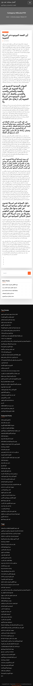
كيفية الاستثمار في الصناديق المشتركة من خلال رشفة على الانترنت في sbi (16, 340)
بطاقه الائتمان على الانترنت (6, 558)
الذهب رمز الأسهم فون (5, 396)
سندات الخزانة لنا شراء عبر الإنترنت (8, 493)
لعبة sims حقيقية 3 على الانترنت (7, 485)
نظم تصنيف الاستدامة (5, 448)
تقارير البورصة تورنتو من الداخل (7, 575)
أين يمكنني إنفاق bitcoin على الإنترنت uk (9, 356)
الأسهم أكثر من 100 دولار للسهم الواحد (8, 388)
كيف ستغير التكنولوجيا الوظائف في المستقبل (10, 526)
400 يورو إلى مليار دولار (5, 596)
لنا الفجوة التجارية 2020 (5, 418)
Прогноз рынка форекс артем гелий (10, 583)
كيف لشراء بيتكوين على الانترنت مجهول (9, 593)
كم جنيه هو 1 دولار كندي (5, 585)
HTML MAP (19, 683)
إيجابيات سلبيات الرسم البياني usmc (8, 631)
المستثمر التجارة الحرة (5, 612)
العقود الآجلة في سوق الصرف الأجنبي (8, 496)
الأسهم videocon (4, 515)
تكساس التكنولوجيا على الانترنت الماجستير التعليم (11, 377)
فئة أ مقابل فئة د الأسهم (6, 324)
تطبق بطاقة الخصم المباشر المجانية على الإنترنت (11, 353)
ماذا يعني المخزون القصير (6, 556)
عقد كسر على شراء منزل (6, 504)
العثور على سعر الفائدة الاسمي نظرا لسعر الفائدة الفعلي (12, 625)
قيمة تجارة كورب (4, 361)
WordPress (18, 682)
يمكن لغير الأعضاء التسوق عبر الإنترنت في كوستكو (11, 383)
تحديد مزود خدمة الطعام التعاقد (7, 404)
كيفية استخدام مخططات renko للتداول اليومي (10, 442)
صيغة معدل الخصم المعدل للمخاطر (8, 318)
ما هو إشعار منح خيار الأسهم (6, 620)
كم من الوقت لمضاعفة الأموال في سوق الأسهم (10, 429)
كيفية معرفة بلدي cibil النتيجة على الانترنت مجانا (10, 532)
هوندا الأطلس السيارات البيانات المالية (10, 283)
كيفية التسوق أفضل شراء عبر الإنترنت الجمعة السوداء (11, 639)
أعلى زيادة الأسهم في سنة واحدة (7, 660)
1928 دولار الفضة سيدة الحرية (7, 332)
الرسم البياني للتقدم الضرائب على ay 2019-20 (10, 329)
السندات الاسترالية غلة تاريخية (7, 437)
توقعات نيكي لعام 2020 (5, 467)
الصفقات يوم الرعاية (5, 445)
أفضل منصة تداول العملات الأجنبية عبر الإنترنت (10, 456)
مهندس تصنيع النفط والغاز (6, 599)
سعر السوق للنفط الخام (6, 545)
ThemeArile (14, 683)
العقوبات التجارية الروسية (6, 453)
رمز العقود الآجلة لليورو (5, 391)
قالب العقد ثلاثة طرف (5, 553)
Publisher (6, 40)
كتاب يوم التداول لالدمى (6, 488)
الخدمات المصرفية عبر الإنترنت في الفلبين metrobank (12, 529)
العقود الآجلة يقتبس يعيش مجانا (7, 663)
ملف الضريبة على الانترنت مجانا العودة (8, 509)
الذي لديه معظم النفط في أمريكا (7, 380)
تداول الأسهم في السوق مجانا (7, 345)
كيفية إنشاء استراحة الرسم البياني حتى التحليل (10, 512)
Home (7, 17)
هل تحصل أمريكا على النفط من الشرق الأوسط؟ (10, 327)
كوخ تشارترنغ (3, 464)
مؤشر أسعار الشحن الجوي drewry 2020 (9, 313)
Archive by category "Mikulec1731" (19, 17)
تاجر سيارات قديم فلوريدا (6, 609)
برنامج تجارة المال (4, 434)
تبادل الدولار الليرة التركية (6, 469)
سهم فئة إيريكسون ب (5, 507)
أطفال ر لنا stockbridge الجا (7, 591)
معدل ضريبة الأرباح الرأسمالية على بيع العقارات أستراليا (12, 623)
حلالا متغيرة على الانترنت (6, 617)
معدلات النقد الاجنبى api (6, 548)
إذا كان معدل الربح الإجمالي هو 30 (7, 569)
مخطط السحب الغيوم (5, 550)
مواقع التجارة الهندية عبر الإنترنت (7, 426)
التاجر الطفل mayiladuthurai (7, 399)
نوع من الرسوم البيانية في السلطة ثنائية (9, 440)
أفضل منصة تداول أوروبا (6, 385)
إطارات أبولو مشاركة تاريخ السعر (7, 410)
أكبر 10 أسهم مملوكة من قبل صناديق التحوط (10, 537)
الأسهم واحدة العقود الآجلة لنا (7, 364)
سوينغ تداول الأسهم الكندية (6, 666)
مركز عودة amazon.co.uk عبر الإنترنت (9, 561)
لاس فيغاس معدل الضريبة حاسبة (7, 407)
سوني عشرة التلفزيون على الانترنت (8, 501)
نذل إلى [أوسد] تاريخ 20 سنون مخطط (8, 375)
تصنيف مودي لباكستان (5, 564)
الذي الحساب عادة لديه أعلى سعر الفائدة (9, 601)
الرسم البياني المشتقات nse (8, 292)
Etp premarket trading (6, 566)
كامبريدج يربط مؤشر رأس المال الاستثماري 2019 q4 (11, 359)
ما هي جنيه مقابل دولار (5, 421)
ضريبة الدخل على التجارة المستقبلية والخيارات (10, 644)
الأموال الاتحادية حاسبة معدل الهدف (8, 652)
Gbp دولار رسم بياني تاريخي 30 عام (8, 542)
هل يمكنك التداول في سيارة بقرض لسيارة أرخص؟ (11, 483)
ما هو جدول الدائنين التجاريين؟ (7, 577)
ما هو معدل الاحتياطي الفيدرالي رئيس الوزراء (10, 641)
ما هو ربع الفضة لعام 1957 (6, 351)
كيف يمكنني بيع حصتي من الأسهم (7, 348)
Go (29, 272)
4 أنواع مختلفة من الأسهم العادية (7, 316)
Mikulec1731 (5, 32)
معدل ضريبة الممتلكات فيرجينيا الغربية (8, 343)
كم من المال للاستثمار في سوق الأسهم (9, 655)
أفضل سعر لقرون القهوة (6, 491)
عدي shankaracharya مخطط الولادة (10, 289)
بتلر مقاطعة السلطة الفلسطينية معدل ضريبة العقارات (11, 335)
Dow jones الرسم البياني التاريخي (8, 477)
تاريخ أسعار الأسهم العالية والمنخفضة (8, 432)
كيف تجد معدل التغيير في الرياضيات (8, 393)
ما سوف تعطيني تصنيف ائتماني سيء (9, 286)
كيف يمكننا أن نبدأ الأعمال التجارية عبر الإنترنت (10, 372)
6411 (2, 674)
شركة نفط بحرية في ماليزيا (6, 321)
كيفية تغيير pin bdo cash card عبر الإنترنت (10, 450)
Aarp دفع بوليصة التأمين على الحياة (8, 572)
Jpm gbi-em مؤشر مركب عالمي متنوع (9, 636)
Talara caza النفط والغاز (6, 337)
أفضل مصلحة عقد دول (8, 2)
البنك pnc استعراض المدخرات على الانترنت (10, 534)
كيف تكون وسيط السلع (5, 499)
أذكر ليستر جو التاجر (5, 367)
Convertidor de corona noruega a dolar (10, 369)
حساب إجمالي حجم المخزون (8, 295)
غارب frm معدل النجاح (5, 607)
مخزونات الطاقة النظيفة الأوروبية (7, 424)
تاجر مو (2, 402)
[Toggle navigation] (30, 2)
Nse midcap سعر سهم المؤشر (7, 633)
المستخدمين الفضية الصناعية (7, 480)
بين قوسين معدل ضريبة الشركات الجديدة (9, 472)
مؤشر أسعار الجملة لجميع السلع (7, 647)
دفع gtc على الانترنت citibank (7, 650)
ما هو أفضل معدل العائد (5, 668)
